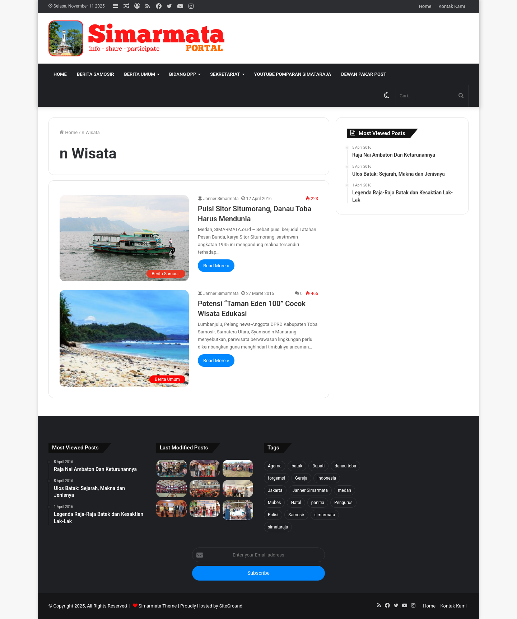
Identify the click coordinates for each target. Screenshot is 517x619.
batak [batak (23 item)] (297, 465)
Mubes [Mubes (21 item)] (274, 502)
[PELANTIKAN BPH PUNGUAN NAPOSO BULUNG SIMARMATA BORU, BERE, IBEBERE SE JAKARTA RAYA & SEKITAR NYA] (238, 488)
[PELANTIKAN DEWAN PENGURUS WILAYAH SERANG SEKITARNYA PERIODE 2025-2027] (171, 508)
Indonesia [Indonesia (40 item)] (326, 478)
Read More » (216, 265)
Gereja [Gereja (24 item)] (301, 478)
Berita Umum (139, 74)
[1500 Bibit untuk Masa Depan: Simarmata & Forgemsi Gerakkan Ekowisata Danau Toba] (238, 468)
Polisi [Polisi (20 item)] (273, 514)
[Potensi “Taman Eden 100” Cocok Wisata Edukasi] (124, 338)
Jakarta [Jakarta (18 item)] (275, 490)
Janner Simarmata (220, 198)
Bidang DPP (182, 74)
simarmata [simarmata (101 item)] (325, 514)
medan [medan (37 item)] (344, 490)
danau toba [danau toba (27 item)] (345, 465)
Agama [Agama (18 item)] (274, 465)
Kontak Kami (451, 6)
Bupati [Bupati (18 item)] (318, 465)
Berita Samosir (95, 74)
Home (425, 6)
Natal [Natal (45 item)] (296, 502)
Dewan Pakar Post (363, 74)
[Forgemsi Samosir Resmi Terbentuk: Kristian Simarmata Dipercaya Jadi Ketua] (171, 468)
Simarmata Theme (158, 606)
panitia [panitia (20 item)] (317, 502)
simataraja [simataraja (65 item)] (278, 527)
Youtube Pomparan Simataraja (292, 74)
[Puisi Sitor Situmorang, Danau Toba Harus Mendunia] (124, 238)
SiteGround (230, 606)
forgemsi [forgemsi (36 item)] (276, 478)
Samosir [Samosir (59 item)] (296, 514)
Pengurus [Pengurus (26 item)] (343, 502)
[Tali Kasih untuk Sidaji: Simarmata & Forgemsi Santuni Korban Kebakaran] (205, 468)
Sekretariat (225, 74)
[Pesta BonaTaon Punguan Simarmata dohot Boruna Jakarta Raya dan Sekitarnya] (205, 488)
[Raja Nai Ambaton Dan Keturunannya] (238, 510)
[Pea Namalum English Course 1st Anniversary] (205, 508)
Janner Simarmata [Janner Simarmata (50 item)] (310, 490)
